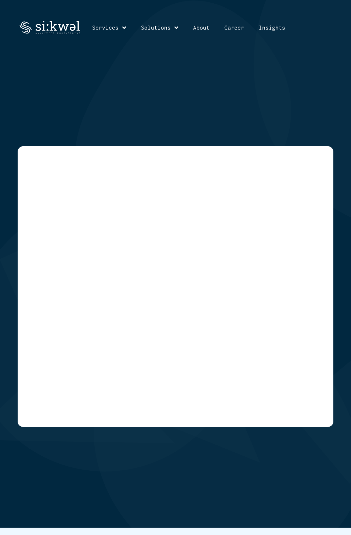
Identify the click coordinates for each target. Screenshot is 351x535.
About (201, 27)
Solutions (159, 27)
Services (109, 27)
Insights (272, 27)
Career (234, 27)
